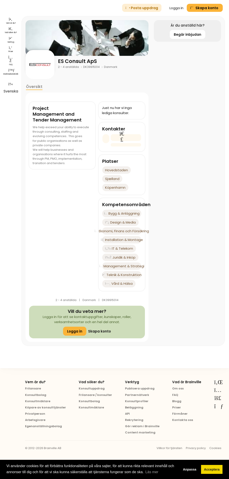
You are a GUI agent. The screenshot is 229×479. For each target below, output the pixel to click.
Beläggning (134, 407)
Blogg (176, 401)
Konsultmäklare (37, 401)
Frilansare (33, 388)
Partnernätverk (137, 395)
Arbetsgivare (35, 420)
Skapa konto (99, 331)
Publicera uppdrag (140, 388)
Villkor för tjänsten (169, 448)
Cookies (215, 448)
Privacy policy (196, 448)
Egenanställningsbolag (43, 426)
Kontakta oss (182, 420)
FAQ (175, 395)
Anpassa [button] (189, 469)
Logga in (174, 8)
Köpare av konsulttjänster (45, 407)
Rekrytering (134, 420)
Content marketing (140, 432)
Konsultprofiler (136, 401)
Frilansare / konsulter (95, 395)
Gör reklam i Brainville (142, 426)
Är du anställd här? (187, 25)
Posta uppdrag (141, 8)
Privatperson (35, 414)
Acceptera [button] (212, 469)
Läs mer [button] (151, 472)
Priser (176, 407)
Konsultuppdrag (92, 388)
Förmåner (180, 414)
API (127, 414)
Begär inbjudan (187, 34)
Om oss (178, 388)
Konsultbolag (35, 395)
